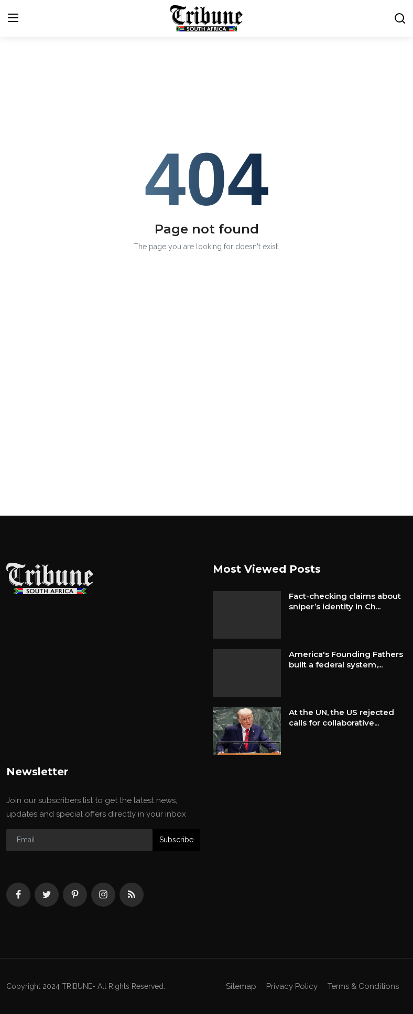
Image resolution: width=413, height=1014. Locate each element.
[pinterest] (75, 895)
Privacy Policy (292, 986)
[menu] (13, 18)
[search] (400, 18)
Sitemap (241, 986)
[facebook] (18, 895)
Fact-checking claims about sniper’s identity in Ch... (345, 601)
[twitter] (47, 895)
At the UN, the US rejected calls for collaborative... (341, 717)
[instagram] (103, 895)
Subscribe (176, 839)
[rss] (131, 895)
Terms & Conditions (363, 986)
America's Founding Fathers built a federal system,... (346, 659)
